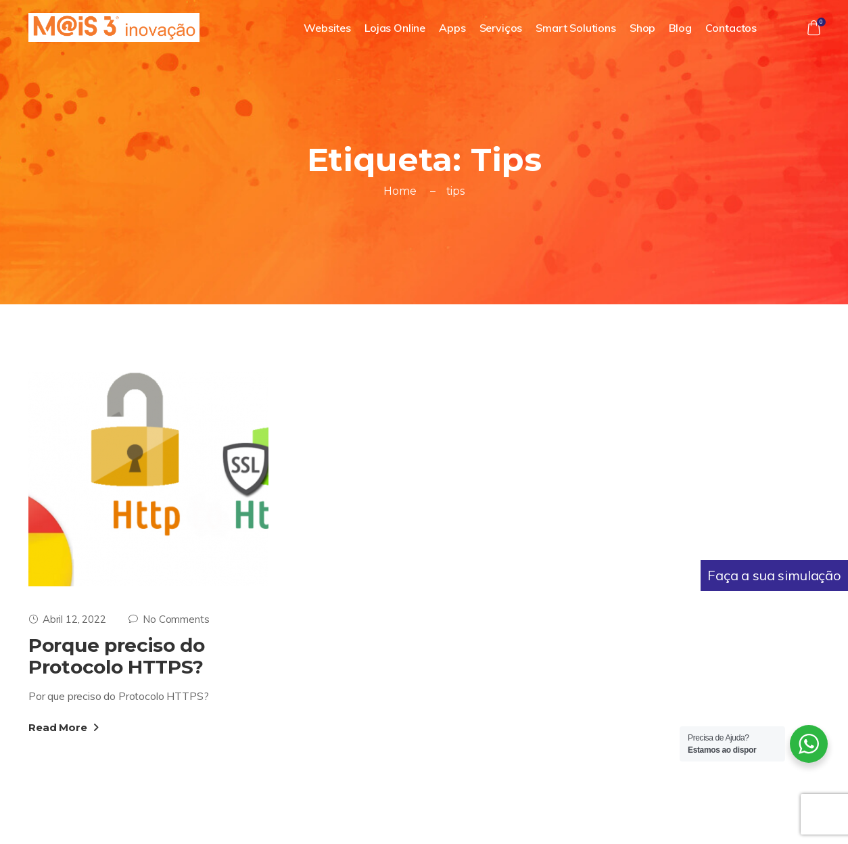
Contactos (731, 27)
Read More (63, 727)
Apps (452, 27)
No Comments (168, 619)
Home (399, 191)
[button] (813, 27)
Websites (327, 27)
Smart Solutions (576, 27)
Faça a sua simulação (774, 575)
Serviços (501, 27)
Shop (642, 27)
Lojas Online (394, 27)
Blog (680, 27)
